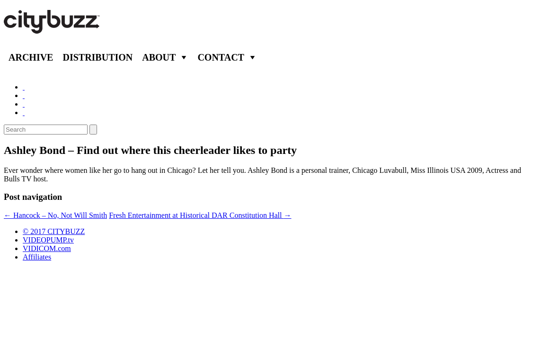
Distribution (97, 57)
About (159, 57)
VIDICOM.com (47, 248)
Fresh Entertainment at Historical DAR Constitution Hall (200, 215)
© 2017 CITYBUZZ (54, 231)
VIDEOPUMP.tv (48, 240)
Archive (31, 57)
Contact (220, 57)
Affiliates (37, 257)
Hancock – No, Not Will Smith (55, 215)
